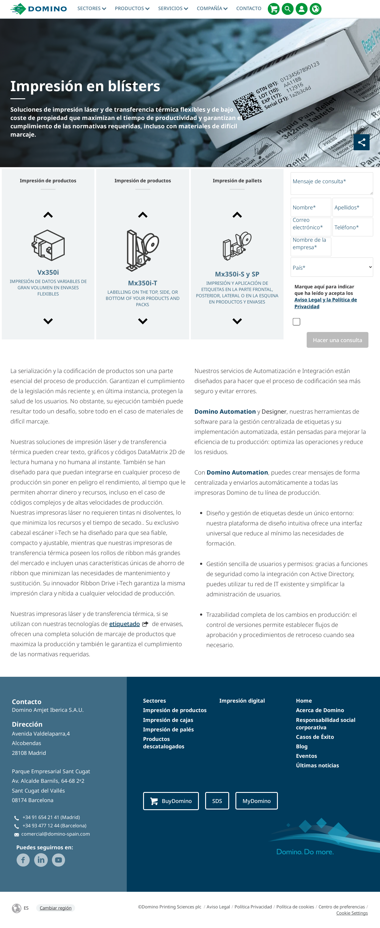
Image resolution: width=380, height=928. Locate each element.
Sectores (91, 8)
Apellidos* (347, 207)
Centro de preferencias (342, 907)
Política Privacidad (253, 907)
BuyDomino (171, 801)
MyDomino (257, 800)
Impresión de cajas (168, 719)
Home (304, 700)
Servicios (173, 8)
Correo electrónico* (308, 223)
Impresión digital (242, 700)
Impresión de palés (168, 729)
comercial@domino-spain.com (55, 834)
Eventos (306, 755)
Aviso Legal (218, 907)
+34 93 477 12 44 (41, 825)
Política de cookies (295, 907)
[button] (48, 214)
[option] (48, 268)
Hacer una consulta (337, 340)
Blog (302, 746)
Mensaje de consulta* (319, 181)
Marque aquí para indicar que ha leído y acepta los (325, 296)
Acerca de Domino (320, 710)
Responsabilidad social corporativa (325, 723)
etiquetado (124, 624)
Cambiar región (56, 908)
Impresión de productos (175, 710)
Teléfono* (347, 227)
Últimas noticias (317, 765)
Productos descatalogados (163, 742)
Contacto (249, 8)
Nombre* (304, 207)
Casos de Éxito (315, 736)
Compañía (212, 8)
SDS (217, 800)
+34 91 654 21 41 (41, 817)
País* (299, 267)
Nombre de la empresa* (309, 243)
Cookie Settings (352, 913)
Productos (132, 8)
